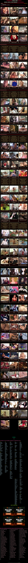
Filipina (11, 451)
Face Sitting (11, 446)
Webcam (21, 494)
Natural (20, 443)
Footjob (11, 456)
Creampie (6, 458)
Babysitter (1, 453)
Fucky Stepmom (12, 535)
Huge (10, 477)
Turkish (20, 485)
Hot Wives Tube (3, 555)
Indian (15, 442)
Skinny (15, 488)
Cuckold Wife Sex (3, 548)
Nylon (20, 450)
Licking (16, 456)
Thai (20, 481)
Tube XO (2, 535)
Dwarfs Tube (21, 553)
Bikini (0, 462)
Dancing (6, 465)
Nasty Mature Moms (22, 550)
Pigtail (20, 464)
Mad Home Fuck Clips (23, 548)
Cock (5, 452)
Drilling (6, 471)
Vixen (20, 492)
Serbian (16, 483)
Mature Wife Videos (13, 552)
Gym (10, 468)
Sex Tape (16, 484)
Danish (6, 466)
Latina (15, 454)
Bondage (1, 466)
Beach (1, 458)
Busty (0, 474)
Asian (0, 446)
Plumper (21, 465)
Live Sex (25, 3)
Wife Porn (21, 555)
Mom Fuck (11, 531)
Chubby (6, 448)
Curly (5, 462)
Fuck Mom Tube (12, 550)
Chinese (6, 447)
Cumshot (6, 461)
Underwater (21, 488)
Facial (10, 447)
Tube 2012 (11, 532)
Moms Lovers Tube (22, 534)
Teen (20, 480)
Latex (15, 453)
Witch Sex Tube (22, 554)
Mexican (16, 465)
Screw (15, 481)
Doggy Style (6, 470)
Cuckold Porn (12, 533)
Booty (0, 467)
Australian (1, 450)
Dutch (5, 472)
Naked (20, 442)
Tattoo (20, 479)
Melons (16, 464)
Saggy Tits (16, 479)
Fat (10, 448)
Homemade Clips (12, 530)
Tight (20, 482)
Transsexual (21, 484)
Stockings (16, 497)
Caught (6, 444)
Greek (10, 467)
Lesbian (16, 455)
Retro (20, 474)
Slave (15, 489)
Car (5, 442)
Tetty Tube (2, 557)
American (1, 443)
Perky (20, 462)
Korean (16, 450)
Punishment (21, 471)
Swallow (16, 501)
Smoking (16, 491)
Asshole (1, 448)
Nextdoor (21, 445)
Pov (20, 468)
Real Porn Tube (3, 553)
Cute (5, 463)
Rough (20, 477)
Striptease (16, 499)
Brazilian (1, 470)
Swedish (16, 502)
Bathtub (1, 456)
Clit (5, 450)
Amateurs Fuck (22, 529)
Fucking (11, 458)
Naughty (21, 444)
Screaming (16, 480)
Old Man (21, 453)
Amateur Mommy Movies (23, 530)
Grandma (11, 465)
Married (16, 460)
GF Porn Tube (3, 554)
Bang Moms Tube (3, 550)
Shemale (16, 487)
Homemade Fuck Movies (23, 531)
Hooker (11, 474)
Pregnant (21, 469)
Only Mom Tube (22, 551)
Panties (21, 459)
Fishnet (11, 453)
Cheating (6, 445)
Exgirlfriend (11, 444)
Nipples (21, 446)
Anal (0, 444)
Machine (16, 459)
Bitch (0, 463)
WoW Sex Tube (12, 553)
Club (5, 451)
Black (0, 464)
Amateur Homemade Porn (14, 529)
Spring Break (16, 494)
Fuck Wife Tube (12, 534)
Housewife (11, 476)
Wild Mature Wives (13, 549)
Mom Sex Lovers (12, 557)
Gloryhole (11, 463)
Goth (10, 464)
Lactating (16, 452)
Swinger (16, 503)
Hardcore (11, 472)
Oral (20, 455)
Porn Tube (11, 551)
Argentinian (1, 445)
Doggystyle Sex (3, 531)
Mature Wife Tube (22, 549)
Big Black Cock (2, 459)
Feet (10, 449)
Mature (16, 463)
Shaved (16, 486)
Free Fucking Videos (23, 535)
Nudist (20, 448)
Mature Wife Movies (22, 552)
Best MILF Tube (3, 552)
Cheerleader (6, 446)
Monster (16, 469)
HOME (2, 3)
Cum (5, 460)
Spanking (16, 492)
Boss (0, 468)
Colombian (6, 454)
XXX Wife (2, 532)
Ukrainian (21, 487)
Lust (15, 457)
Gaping (11, 461)
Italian (15, 443)
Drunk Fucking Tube (4, 529)
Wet (20, 495)
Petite (20, 463)
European (11, 443)
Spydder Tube (12, 536)
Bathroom (1, 455)
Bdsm (0, 457)
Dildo (5, 468)
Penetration (21, 461)
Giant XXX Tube (12, 554)
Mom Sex (2, 534)
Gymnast (11, 469)
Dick (5, 467)
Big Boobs (1, 460)
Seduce (16, 482)
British (1, 471)
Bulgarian (1, 473)
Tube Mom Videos (22, 533)
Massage (16, 461)
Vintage (21, 491)
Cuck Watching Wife (13, 548)
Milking (16, 467)
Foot (10, 455)
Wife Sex (2, 556)
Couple (6, 456)
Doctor (6, 469)
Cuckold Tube (22, 556)
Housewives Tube (12, 555)
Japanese (16, 445)
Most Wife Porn (12, 556)
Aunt (0, 449)
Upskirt (20, 489)
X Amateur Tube (3, 536)
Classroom (6, 449)
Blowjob (1, 465)
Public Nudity (21, 470)
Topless (21, 483)
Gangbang (11, 460)
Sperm (15, 493)
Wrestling (21, 499)
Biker (0, 461)
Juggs (15, 446)
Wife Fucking (3, 533)
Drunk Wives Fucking (23, 536)
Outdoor (21, 457)
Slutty (15, 490)
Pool (20, 466)
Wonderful (21, 498)
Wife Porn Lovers (22, 557)
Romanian (21, 476)
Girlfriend (11, 462)
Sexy (15, 485)
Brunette (1, 472)
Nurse (20, 449)
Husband (11, 478)
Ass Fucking (1, 447)
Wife (20, 497)
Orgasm (21, 456)
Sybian (15, 504)
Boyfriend (1, 469)
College (6, 453)
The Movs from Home (4, 551)
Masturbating (16, 462)
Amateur (1, 442)
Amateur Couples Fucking (23, 532)
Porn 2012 (2, 530)
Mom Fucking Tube (4, 549)
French (11, 457)
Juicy (15, 447)
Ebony (10, 442)
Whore (20, 496)
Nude (20, 447)
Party (20, 460)
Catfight (6, 443)
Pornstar (21, 467)
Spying (15, 495)
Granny (11, 466)
